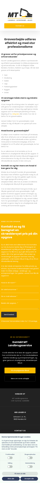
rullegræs (15, 114)
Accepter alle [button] (29, 478)
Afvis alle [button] (11, 478)
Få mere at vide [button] (20, 473)
